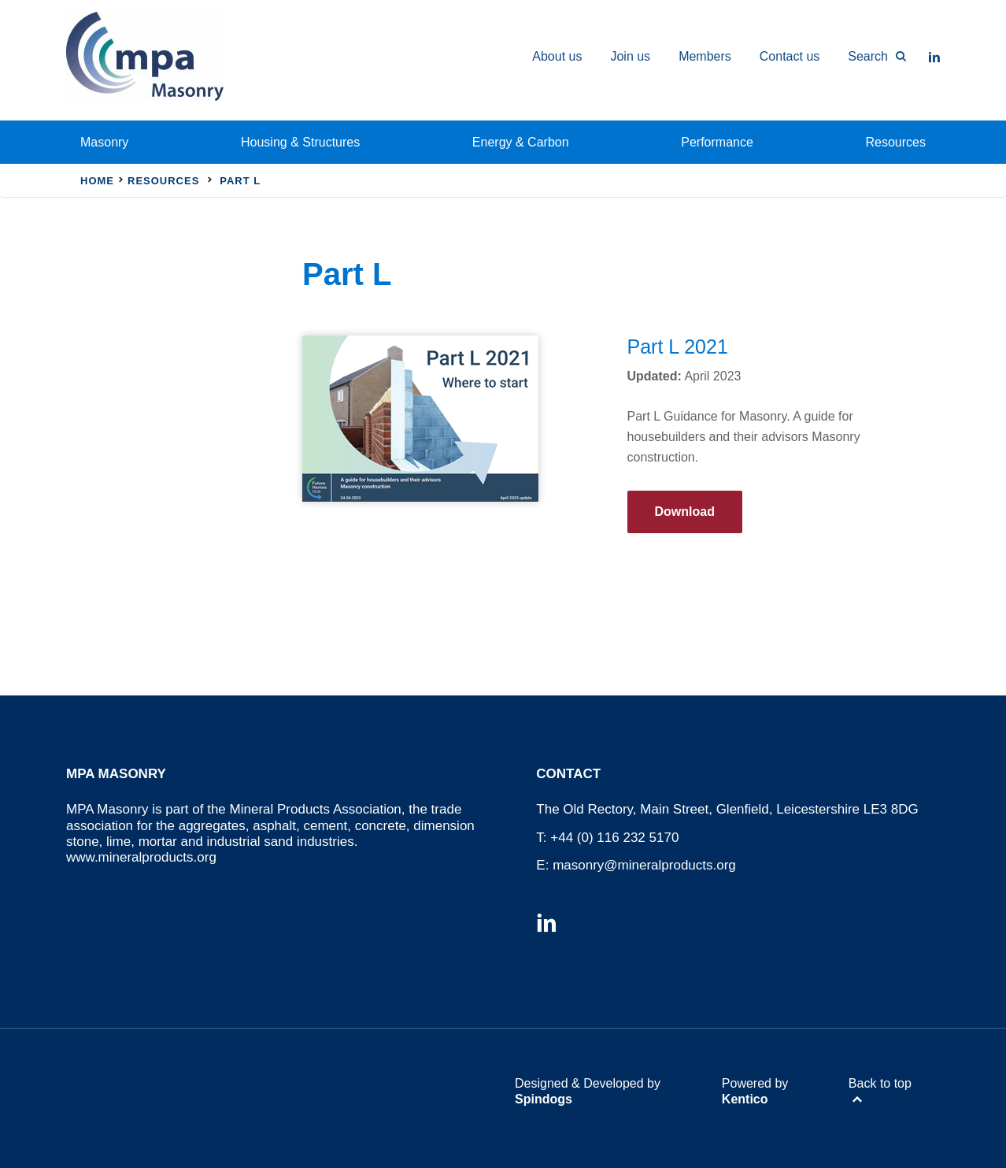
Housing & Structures (300, 142)
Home (97, 181)
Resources (896, 142)
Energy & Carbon (520, 142)
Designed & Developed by (587, 1091)
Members (705, 56)
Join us (630, 56)
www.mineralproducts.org (141, 857)
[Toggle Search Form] (870, 56)
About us (557, 56)
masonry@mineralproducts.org (644, 865)
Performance (717, 142)
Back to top (880, 1083)
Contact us (789, 56)
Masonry (104, 142)
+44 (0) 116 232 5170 (614, 837)
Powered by (755, 1091)
